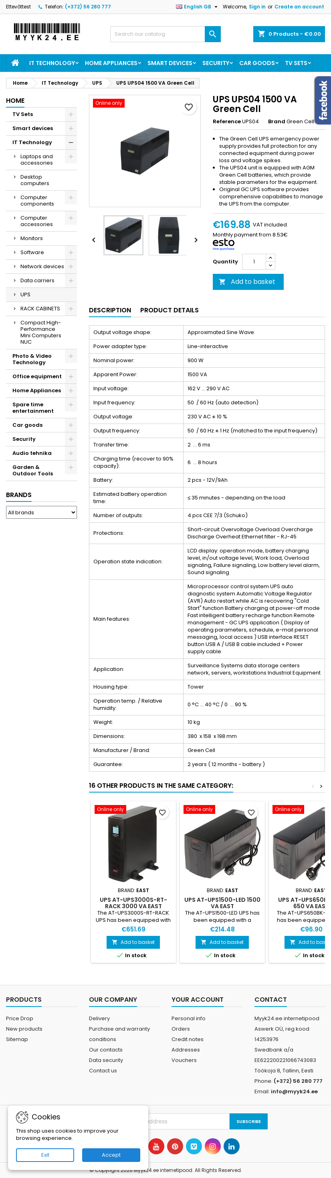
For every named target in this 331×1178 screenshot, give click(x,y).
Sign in (257, 6)
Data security (106, 1060)
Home (15, 100)
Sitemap (17, 1039)
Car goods (257, 63)
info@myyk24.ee (294, 1091)
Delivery (99, 1018)
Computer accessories (36, 221)
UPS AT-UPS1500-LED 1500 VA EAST (222, 903)
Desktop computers (34, 180)
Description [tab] (110, 310)
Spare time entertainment (33, 408)
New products (24, 1029)
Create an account (299, 6)
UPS (25, 294)
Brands (19, 494)
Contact (270, 999)
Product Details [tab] (169, 310)
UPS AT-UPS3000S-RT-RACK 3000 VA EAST (133, 903)
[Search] (165, 34)
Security (215, 63)
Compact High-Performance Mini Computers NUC (40, 332)
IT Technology (52, 63)
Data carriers (37, 280)
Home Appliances (111, 63)
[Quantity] (254, 262)
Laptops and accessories (36, 160)
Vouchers (184, 1060)
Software (32, 252)
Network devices (42, 266)
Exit (45, 1155)
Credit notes (188, 1039)
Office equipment (37, 376)
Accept (111, 1155)
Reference (227, 121)
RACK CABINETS (40, 308)
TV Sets (296, 63)
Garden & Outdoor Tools (32, 470)
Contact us (103, 1070)
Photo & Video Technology (32, 359)
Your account (198, 999)
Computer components (37, 201)
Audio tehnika (32, 453)
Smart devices (169, 63)
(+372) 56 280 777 (88, 6)
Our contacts (106, 1050)
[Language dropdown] (198, 7)
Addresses (186, 1050)
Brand (276, 121)
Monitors (31, 238)
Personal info (189, 1018)
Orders (181, 1029)
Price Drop (19, 1018)
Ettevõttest (18, 6)
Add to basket (247, 281)
